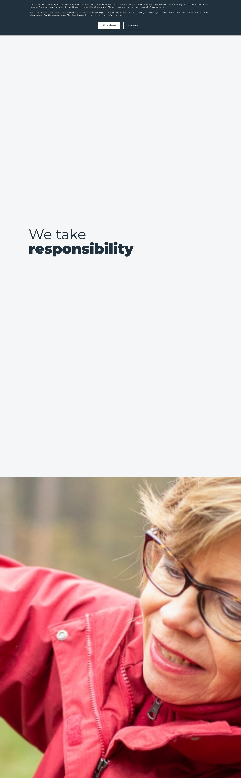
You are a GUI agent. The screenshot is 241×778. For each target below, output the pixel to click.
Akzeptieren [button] (109, 25)
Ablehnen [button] (133, 25)
